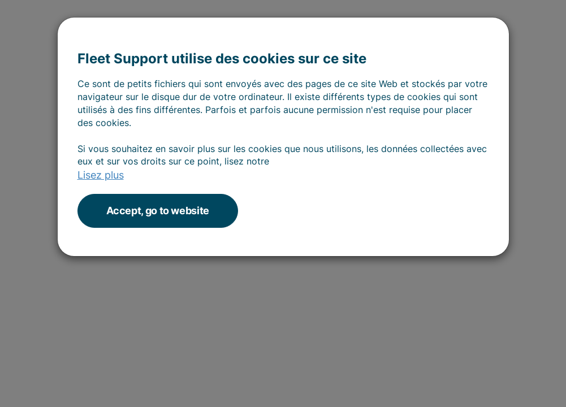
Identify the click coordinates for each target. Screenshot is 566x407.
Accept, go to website (157, 211)
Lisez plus (100, 175)
